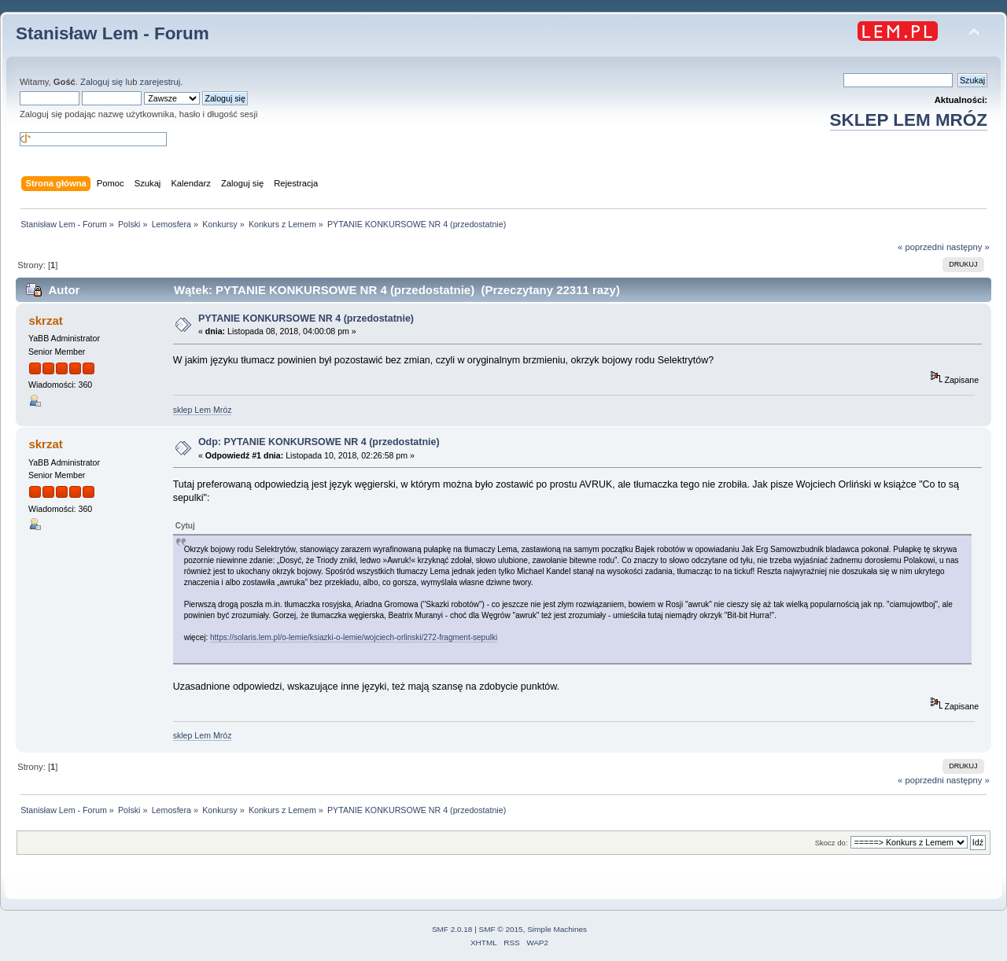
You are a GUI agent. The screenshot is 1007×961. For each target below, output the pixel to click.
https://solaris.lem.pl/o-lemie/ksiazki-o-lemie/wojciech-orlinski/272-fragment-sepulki (353, 637)
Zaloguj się (101, 82)
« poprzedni (921, 247)
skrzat (45, 320)
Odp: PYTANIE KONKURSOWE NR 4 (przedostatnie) (319, 441)
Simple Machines (557, 929)
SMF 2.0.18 (452, 929)
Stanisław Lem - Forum (112, 33)
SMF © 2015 (501, 929)
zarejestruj (160, 82)
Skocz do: (831, 842)
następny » (968, 247)
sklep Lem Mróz (202, 409)
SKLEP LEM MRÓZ (908, 120)
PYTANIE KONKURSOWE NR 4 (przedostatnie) (306, 318)
